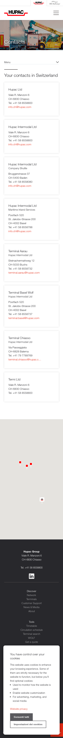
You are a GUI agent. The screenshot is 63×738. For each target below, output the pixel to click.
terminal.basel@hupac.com (23, 318)
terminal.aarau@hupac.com (24, 272)
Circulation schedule (31, 629)
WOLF (31, 637)
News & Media (31, 607)
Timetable (31, 625)
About (31, 611)
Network (31, 595)
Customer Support (32, 603)
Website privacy (19, 708)
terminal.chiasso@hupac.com (25, 359)
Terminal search (31, 633)
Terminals (31, 599)
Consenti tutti (21, 716)
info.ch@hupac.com (19, 107)
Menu (7, 62)
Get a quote (31, 641)
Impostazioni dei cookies (28, 724)
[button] (20, 462)
